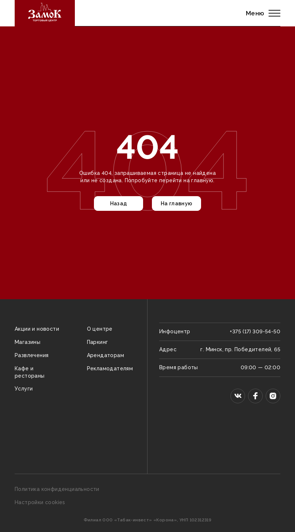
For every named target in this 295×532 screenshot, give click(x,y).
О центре (100, 329)
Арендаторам (105, 355)
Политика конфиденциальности (57, 489)
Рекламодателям (110, 368)
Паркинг (97, 342)
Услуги (24, 389)
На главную (177, 203)
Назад (118, 203)
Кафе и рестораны (30, 372)
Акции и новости (37, 329)
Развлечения (31, 355)
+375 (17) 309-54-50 (255, 331)
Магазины (27, 342)
